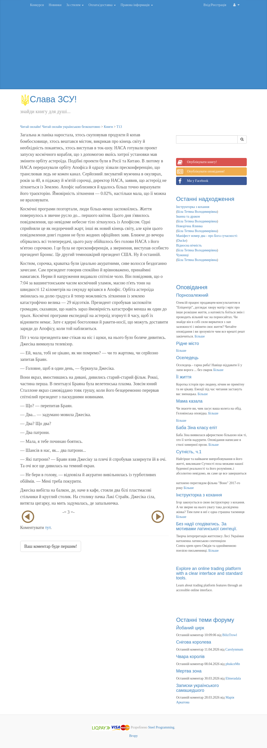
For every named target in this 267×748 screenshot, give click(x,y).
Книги (108, 127)
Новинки (55, 5)
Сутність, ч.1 (188, 451)
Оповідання (191, 287)
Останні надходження (205, 199)
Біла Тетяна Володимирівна (197, 211)
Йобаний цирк (190, 627)
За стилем (75, 5)
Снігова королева (193, 642)
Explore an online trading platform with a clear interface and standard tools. (209, 573)
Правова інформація (137, 5)
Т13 (119, 127)
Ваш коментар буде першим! (50, 546)
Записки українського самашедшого (197, 688)
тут (48, 527)
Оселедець (187, 357)
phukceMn (233, 664)
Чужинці (182, 255)
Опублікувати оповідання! (200, 171)
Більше (200, 336)
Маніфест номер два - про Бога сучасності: (207, 236)
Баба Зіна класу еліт (196, 427)
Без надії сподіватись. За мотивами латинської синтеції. (206, 526)
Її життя (183, 377)
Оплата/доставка (102, 5)
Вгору (133, 736)
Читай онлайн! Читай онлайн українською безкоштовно (60, 127)
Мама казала (189, 401)
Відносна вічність (189, 245)
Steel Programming (161, 727)
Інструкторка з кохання (192, 207)
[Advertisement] (133, 50)
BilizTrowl (229, 635)
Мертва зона (188, 671)
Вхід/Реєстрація (215, 5)
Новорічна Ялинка (189, 226)
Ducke (181, 240)
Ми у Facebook (192, 181)
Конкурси (37, 5)
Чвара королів (190, 656)
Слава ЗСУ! (48, 99)
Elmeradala (233, 678)
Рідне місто (187, 343)
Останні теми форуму (205, 620)
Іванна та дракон (188, 216)
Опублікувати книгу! (196, 162)
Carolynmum (234, 649)
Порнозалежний (192, 295)
